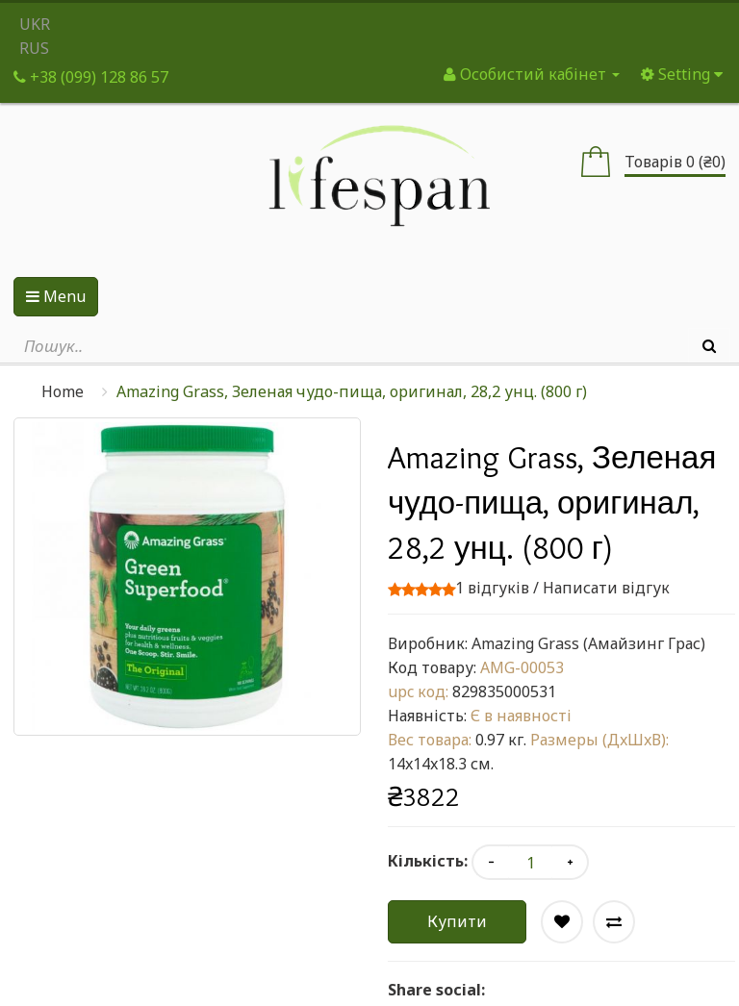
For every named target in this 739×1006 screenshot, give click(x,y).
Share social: (436, 989)
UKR (34, 24)
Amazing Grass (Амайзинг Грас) (588, 643)
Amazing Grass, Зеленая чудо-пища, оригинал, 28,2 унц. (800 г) (351, 391)
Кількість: (428, 860)
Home (62, 391)
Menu (56, 296)
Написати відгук (606, 587)
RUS (34, 48)
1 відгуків (492, 587)
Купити (457, 921)
